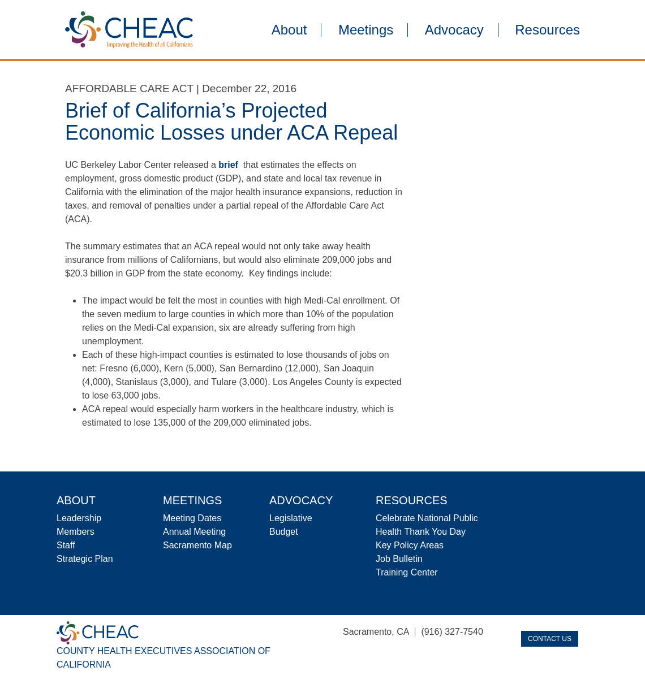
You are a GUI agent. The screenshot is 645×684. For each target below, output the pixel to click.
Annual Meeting (194, 531)
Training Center (407, 572)
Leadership (79, 518)
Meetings (365, 30)
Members (75, 531)
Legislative (290, 518)
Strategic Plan (85, 559)
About (289, 30)
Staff (66, 545)
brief (228, 165)
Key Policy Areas (410, 545)
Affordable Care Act (129, 88)
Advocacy (454, 30)
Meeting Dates (192, 518)
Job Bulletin (399, 559)
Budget (283, 531)
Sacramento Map (197, 545)
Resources (547, 30)
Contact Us (549, 639)
